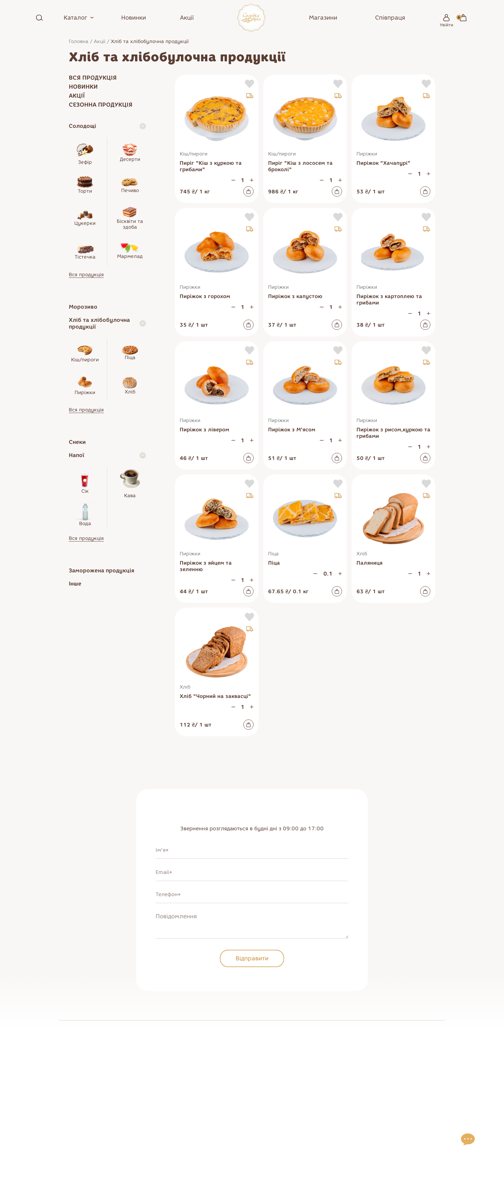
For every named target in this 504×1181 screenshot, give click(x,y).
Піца (274, 563)
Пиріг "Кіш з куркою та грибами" (211, 166)
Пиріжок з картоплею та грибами (389, 299)
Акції (187, 17)
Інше (75, 583)
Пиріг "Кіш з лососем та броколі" (300, 166)
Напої (76, 455)
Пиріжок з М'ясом (291, 430)
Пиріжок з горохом (205, 296)
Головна (78, 41)
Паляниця (369, 563)
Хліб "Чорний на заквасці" (215, 696)
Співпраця (390, 17)
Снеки (77, 442)
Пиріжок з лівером (204, 430)
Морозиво (83, 307)
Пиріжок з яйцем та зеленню (206, 566)
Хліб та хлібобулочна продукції (99, 323)
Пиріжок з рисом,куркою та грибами (393, 433)
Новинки (133, 17)
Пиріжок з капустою (295, 296)
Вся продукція (93, 77)
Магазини (323, 17)
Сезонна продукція (100, 104)
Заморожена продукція (101, 570)
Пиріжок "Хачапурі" (383, 163)
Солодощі (82, 126)
